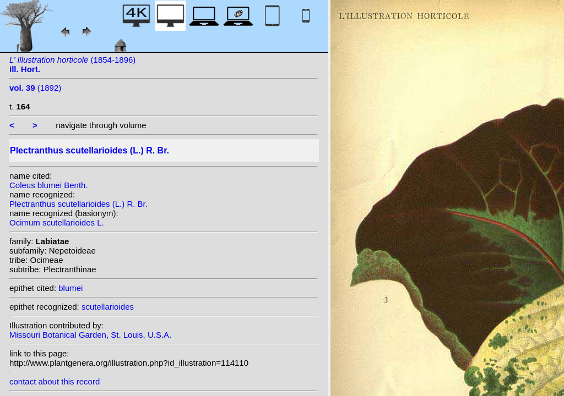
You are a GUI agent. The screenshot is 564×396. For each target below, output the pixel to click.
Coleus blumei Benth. (48, 185)
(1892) (35, 87)
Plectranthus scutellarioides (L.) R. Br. (78, 203)
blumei (70, 288)
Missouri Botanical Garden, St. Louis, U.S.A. (90, 334)
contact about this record (54, 381)
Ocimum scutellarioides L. (56, 222)
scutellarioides (108, 306)
